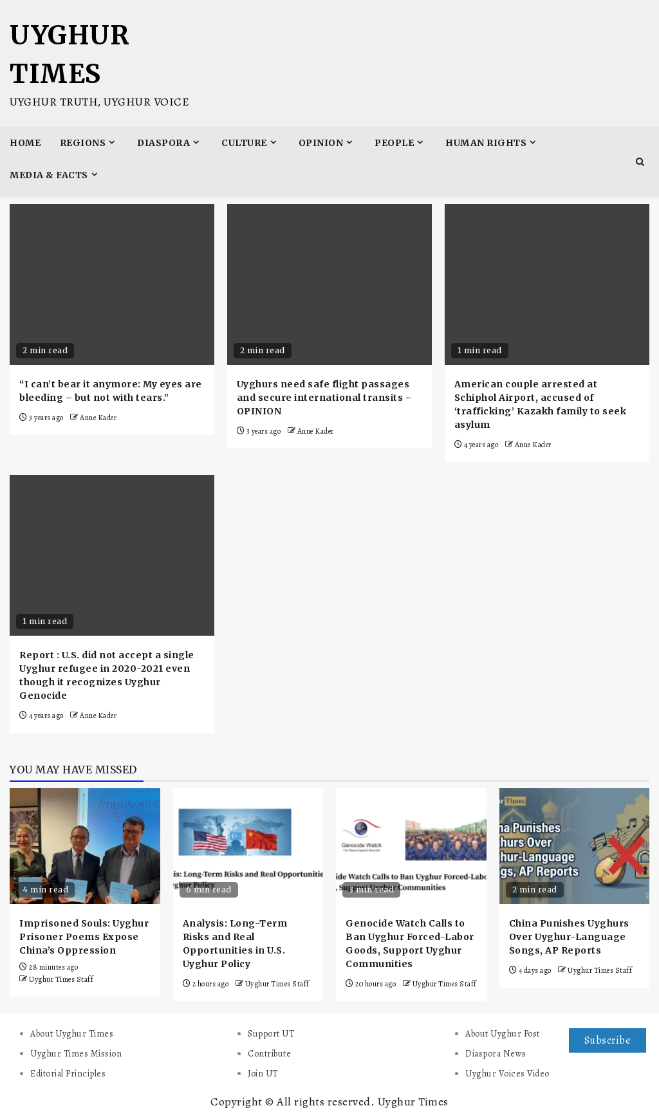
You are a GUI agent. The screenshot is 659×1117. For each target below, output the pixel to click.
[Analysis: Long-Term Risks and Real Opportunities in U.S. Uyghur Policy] (248, 846)
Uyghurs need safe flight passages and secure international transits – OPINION (325, 397)
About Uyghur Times (71, 1034)
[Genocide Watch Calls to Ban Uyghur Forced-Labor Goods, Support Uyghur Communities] (411, 846)
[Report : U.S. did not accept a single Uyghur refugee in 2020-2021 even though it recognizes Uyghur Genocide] (112, 555)
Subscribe (607, 1040)
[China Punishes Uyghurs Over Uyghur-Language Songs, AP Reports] (574, 846)
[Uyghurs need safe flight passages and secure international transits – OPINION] (329, 284)
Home (25, 143)
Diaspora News (495, 1054)
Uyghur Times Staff (61, 979)
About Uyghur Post (502, 1034)
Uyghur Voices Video (507, 1073)
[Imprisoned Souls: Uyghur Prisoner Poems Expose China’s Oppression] (85, 846)
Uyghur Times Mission (76, 1054)
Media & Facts (49, 175)
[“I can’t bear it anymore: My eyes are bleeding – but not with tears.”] (112, 284)
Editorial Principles (68, 1073)
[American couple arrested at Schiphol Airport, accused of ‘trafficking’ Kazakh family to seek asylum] (547, 284)
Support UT (271, 1034)
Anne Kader (98, 417)
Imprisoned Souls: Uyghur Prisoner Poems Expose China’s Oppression (84, 937)
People (394, 143)
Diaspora (163, 143)
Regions (83, 143)
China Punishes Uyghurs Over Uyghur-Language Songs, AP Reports (569, 937)
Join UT (263, 1073)
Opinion (321, 143)
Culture (244, 143)
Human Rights (485, 143)
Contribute (269, 1054)
